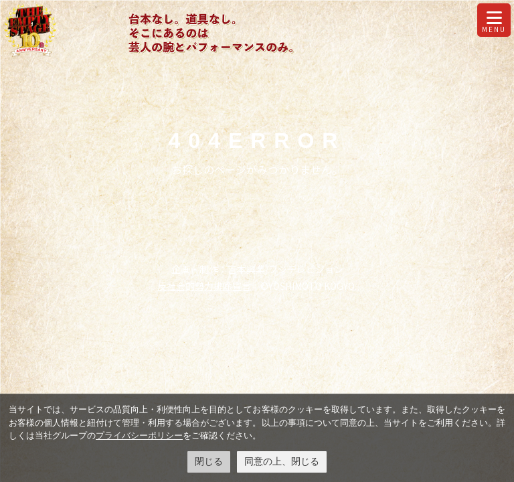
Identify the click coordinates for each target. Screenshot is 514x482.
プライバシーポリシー (139, 435)
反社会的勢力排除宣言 (204, 286)
